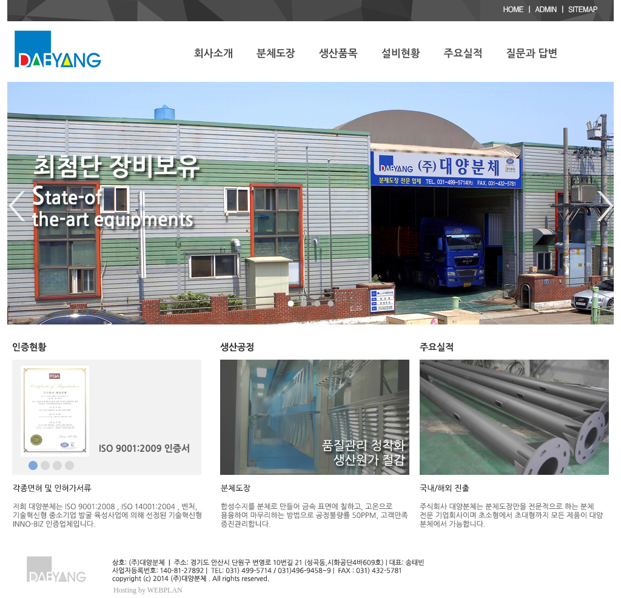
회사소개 (213, 54)
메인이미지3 (57, 465)
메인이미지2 (45, 465)
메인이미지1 (33, 465)
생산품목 (338, 54)
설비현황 (400, 54)
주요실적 (463, 54)
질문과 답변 (532, 54)
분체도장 (276, 54)
